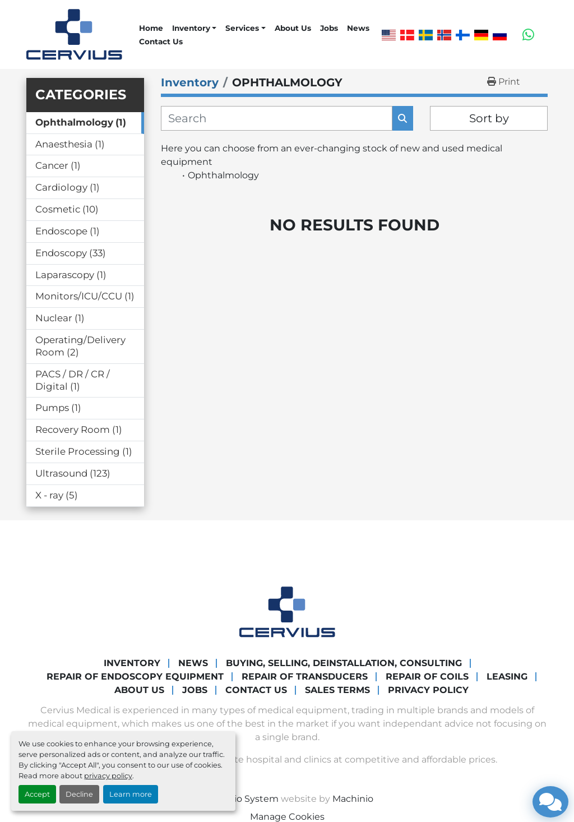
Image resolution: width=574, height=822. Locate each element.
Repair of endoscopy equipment (135, 676)
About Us (293, 28)
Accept (37, 794)
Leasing (507, 676)
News (358, 28)
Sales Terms (337, 690)
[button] (194, 28)
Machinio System (240, 798)
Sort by (489, 118)
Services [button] (242, 28)
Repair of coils (427, 676)
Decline (79, 794)
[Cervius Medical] (287, 611)
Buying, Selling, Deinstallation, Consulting (344, 663)
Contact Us (161, 41)
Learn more (130, 794)
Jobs (329, 28)
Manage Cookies (287, 816)
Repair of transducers (305, 676)
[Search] (276, 118)
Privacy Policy (428, 690)
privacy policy (108, 776)
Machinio (352, 798)
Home (151, 28)
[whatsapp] (528, 35)
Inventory (191, 28)
